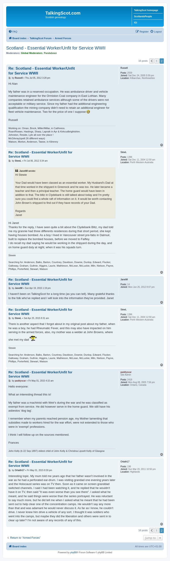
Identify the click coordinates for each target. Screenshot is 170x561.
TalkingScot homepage (146, 10)
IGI (135, 22)
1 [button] (156, 61)
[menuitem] (12, 31)
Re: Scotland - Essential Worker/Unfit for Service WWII (41, 70)
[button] (151, 61)
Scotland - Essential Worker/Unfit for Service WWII (56, 48)
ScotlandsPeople (143, 16)
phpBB (73, 552)
